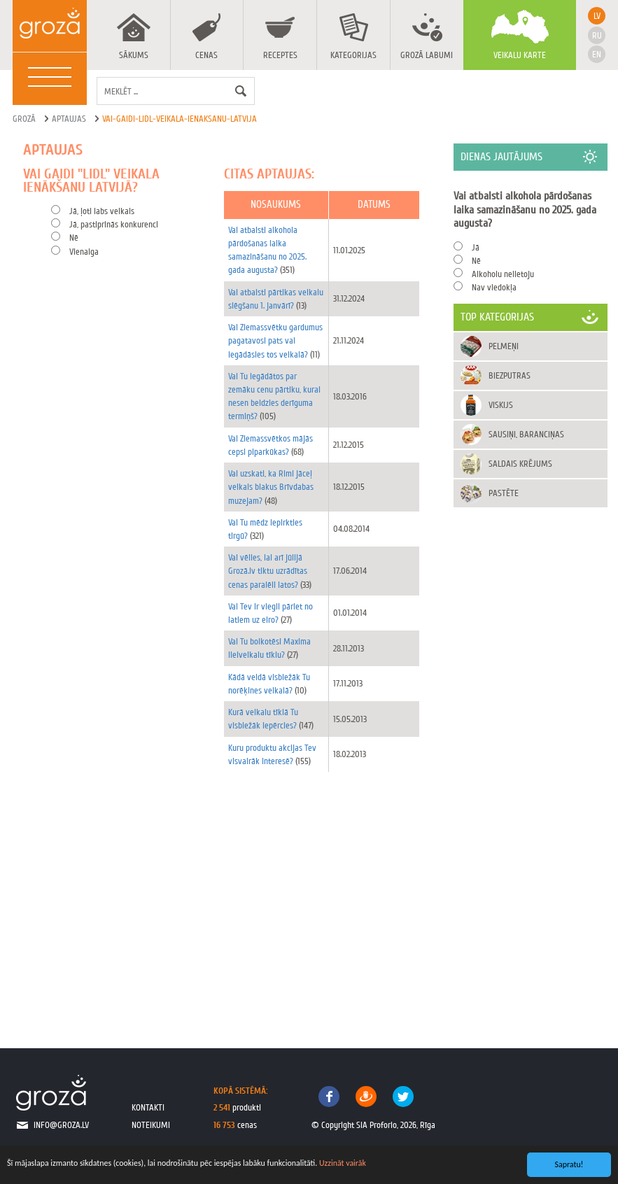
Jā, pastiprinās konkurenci (113, 224)
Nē (73, 237)
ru (597, 35)
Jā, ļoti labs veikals (101, 211)
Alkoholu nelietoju (503, 274)
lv (597, 15)
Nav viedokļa (494, 287)
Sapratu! (569, 1164)
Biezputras (510, 375)
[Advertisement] (226, 898)
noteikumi (151, 1125)
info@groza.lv (61, 1125)
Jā (475, 247)
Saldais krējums (520, 463)
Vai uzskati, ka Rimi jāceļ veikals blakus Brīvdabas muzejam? (271, 486)
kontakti (148, 1107)
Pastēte (504, 493)
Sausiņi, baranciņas (526, 434)
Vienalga (84, 251)
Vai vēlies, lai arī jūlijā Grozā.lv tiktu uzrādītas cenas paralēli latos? (267, 570)
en (596, 54)
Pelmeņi (504, 346)
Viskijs (501, 405)
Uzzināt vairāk (342, 1163)
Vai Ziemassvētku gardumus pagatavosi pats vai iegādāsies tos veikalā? (275, 340)
